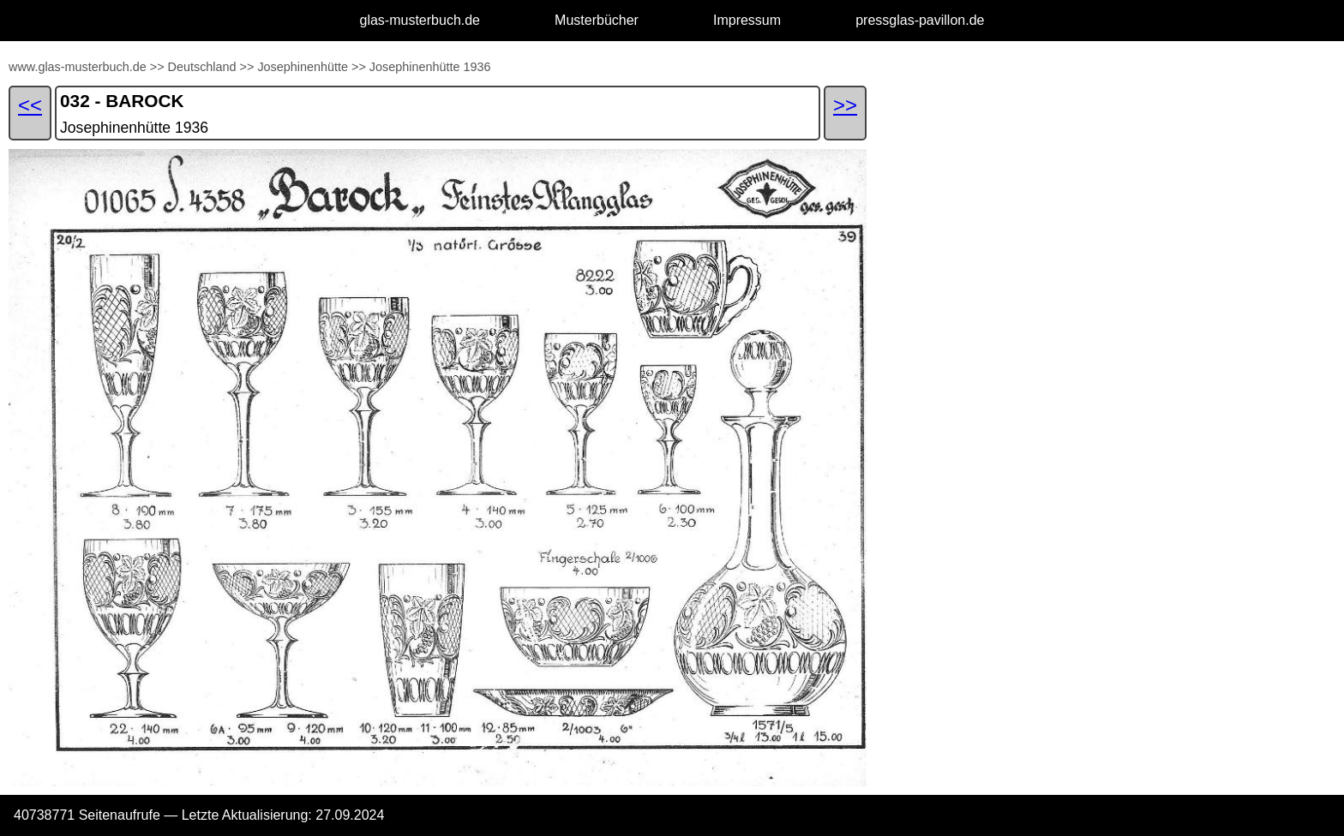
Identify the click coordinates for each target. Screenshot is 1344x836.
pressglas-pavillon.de (919, 20)
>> (157, 67)
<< (30, 104)
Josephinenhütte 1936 (430, 67)
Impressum (747, 20)
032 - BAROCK (121, 100)
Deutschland (202, 67)
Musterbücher (597, 20)
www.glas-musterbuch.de (78, 67)
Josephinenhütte (302, 67)
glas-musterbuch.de (420, 20)
